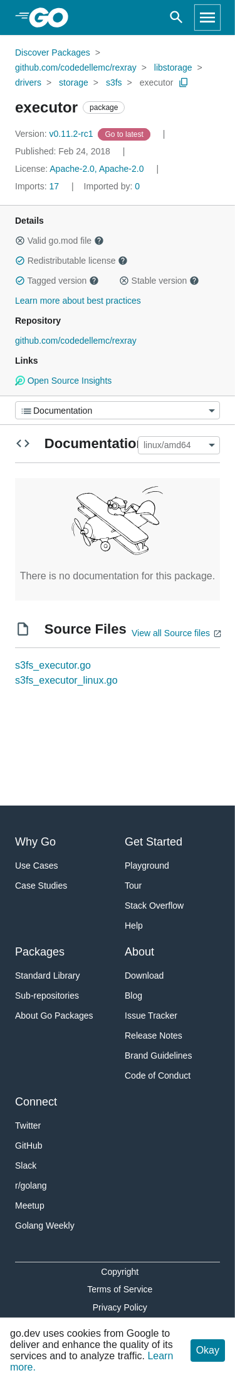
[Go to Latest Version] (125, 134)
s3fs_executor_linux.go (66, 680)
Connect (36, 1102)
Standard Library (47, 976)
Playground (147, 866)
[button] (20, 241)
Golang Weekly (45, 1226)
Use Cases (36, 866)
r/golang (31, 1186)
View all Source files (171, 633)
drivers (28, 82)
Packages (40, 952)
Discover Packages (52, 52)
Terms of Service (119, 1289)
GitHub (29, 1146)
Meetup (29, 1206)
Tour (133, 886)
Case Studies (41, 886)
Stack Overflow (154, 906)
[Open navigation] (207, 17)
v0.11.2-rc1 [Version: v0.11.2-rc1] (55, 134)
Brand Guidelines (158, 1056)
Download (144, 976)
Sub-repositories (47, 996)
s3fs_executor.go (53, 665)
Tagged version (57, 281)
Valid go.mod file (59, 241)
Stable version (159, 281)
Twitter (28, 1126)
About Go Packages (54, 1016)
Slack (25, 1166)
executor (157, 82)
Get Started (153, 842)
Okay (207, 1350)
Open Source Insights (63, 381)
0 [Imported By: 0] (112, 186)
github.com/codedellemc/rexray (76, 67)
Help (134, 926)
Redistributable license (71, 261)
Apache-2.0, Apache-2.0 (97, 169)
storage (73, 82)
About (139, 952)
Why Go (35, 842)
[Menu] (117, 410)
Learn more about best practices (78, 301)
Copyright (119, 1272)
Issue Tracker (151, 1016)
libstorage (173, 67)
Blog (133, 996)
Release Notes (153, 1036)
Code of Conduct (158, 1076)
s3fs (114, 82)
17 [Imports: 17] (38, 186)
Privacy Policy (120, 1307)
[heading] (53, 17)
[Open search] (176, 17)
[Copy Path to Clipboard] (183, 82)
